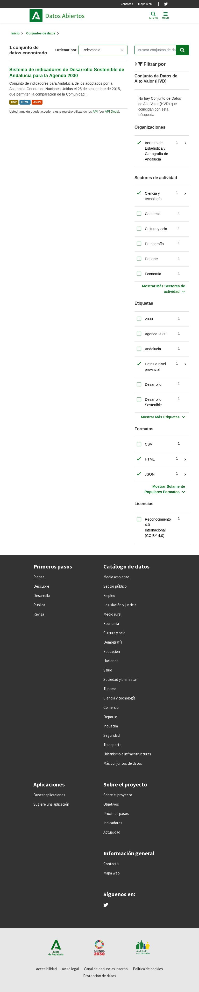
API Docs (111, 111)
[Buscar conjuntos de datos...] (161, 50)
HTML (25, 102)
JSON (37, 102)
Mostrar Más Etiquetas (160, 417)
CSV (14, 102)
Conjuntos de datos (40, 33)
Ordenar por (65, 50)
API (95, 111)
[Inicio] (15, 33)
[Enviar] (182, 50)
